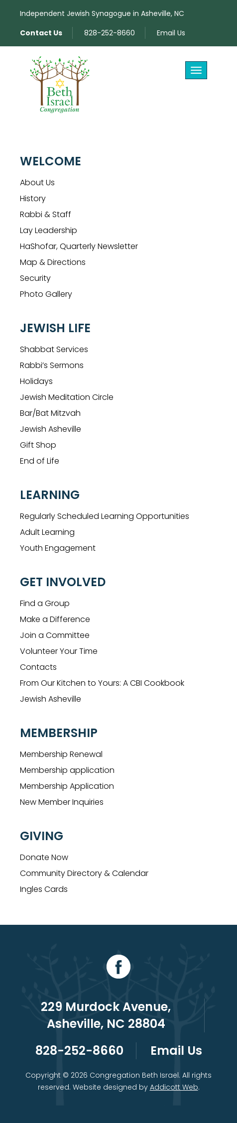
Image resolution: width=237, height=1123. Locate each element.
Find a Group (45, 603)
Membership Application (67, 786)
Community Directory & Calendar (84, 873)
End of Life (39, 461)
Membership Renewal (61, 754)
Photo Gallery (46, 294)
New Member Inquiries (62, 802)
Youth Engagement (58, 548)
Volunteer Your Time (59, 651)
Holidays (36, 381)
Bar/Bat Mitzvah (50, 413)
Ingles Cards (44, 889)
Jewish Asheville (50, 429)
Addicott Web (174, 1087)
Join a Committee (55, 635)
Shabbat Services (54, 349)
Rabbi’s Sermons (52, 365)
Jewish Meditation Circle (67, 397)
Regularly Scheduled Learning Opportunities (104, 516)
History (33, 198)
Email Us (171, 33)
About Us (37, 182)
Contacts (38, 667)
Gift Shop (38, 445)
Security (35, 278)
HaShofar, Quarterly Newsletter (79, 246)
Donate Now (44, 857)
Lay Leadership (48, 230)
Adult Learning (47, 532)
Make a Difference (55, 619)
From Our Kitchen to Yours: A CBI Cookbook (102, 683)
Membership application (67, 770)
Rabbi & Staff (45, 214)
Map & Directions (53, 262)
